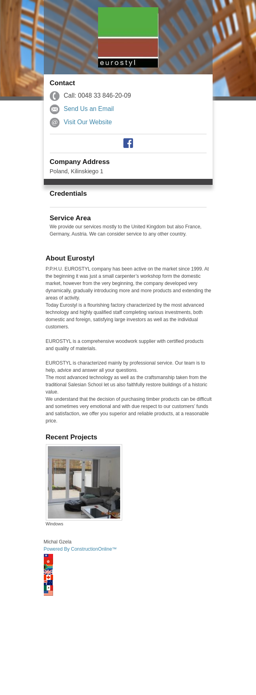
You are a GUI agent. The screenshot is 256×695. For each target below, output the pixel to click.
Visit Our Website (88, 122)
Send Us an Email (89, 108)
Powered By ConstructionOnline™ (80, 549)
